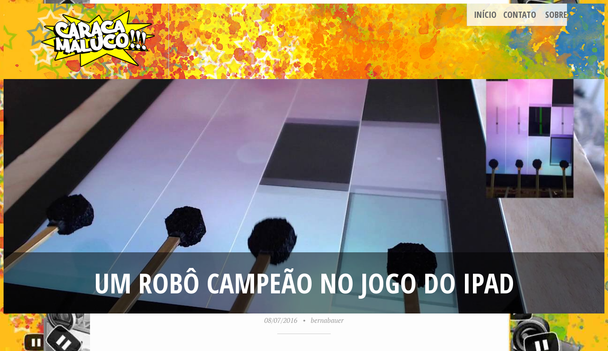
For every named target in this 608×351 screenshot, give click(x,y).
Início (485, 14)
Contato (519, 14)
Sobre (556, 14)
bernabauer (327, 320)
